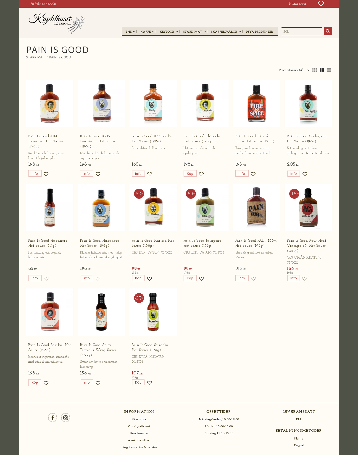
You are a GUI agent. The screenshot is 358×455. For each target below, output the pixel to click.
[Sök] (328, 31)
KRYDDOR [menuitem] (167, 31)
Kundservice (139, 433)
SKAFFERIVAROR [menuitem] (224, 31)
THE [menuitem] (128, 31)
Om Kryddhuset (139, 426)
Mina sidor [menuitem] (297, 3)
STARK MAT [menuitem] (192, 31)
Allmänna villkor (139, 440)
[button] (321, 4)
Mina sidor (139, 419)
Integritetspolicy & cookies (139, 447)
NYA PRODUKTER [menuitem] (259, 31)
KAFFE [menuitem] (145, 31)
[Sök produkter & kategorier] (302, 31)
